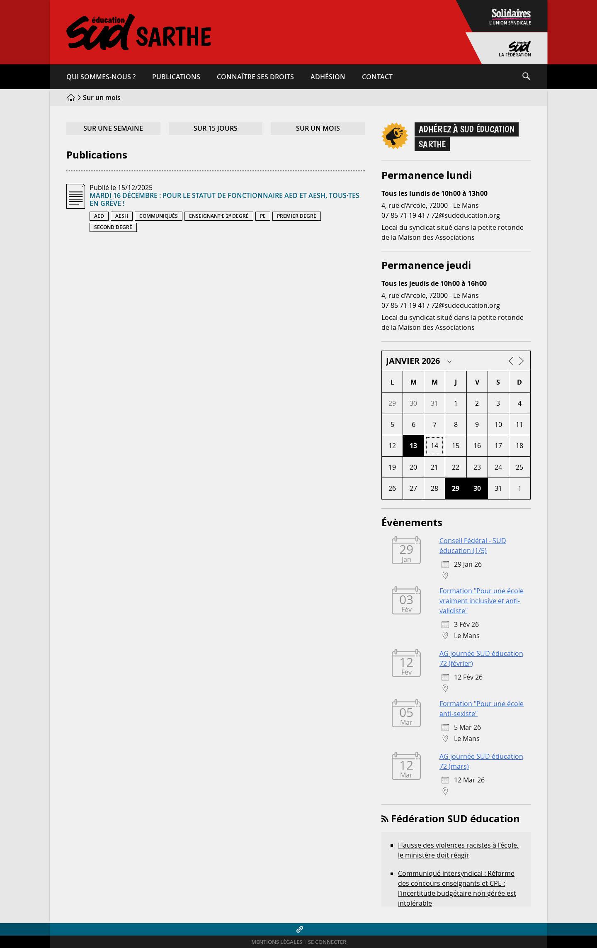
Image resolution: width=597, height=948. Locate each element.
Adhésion (328, 76)
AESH (121, 215)
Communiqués (158, 215)
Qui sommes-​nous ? (101, 76)
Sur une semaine (113, 128)
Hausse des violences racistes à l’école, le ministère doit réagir (458, 850)
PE (263, 215)
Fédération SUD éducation (455, 819)
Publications (176, 76)
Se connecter (327, 942)
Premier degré (296, 215)
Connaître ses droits (255, 76)
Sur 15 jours (216, 128)
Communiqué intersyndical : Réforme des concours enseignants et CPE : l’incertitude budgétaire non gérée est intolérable (457, 888)
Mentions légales (276, 942)
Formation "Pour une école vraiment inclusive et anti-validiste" (481, 600)
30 (477, 488)
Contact (377, 76)
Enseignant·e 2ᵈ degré (219, 215)
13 (413, 445)
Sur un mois (318, 128)
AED (99, 215)
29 (455, 488)
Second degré (113, 227)
